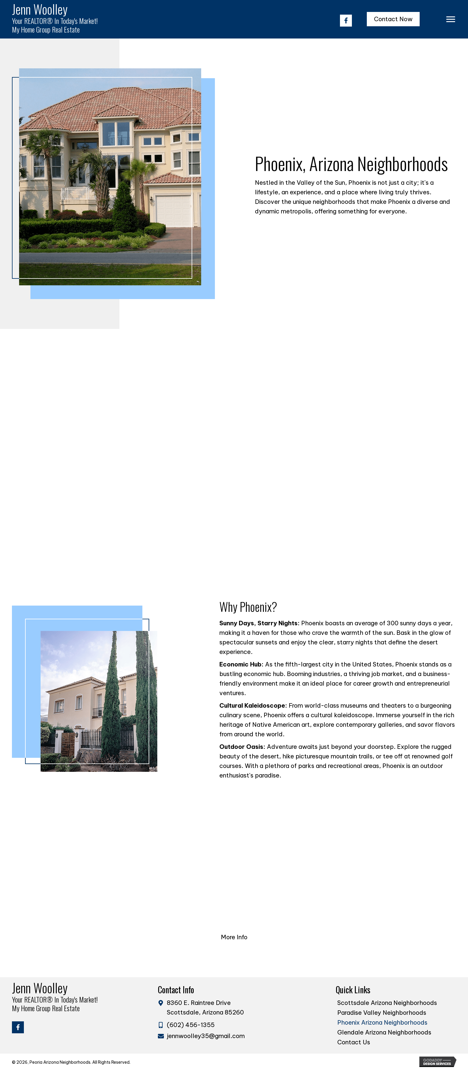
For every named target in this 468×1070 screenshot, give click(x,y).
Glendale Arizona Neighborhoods (384, 1032)
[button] (346, 21)
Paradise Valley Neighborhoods (381, 1012)
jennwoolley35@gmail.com (206, 1036)
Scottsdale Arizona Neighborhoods (387, 1002)
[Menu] (451, 19)
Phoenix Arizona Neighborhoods (382, 1022)
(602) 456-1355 (191, 1025)
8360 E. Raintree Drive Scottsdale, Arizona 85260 (205, 1007)
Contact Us (353, 1042)
